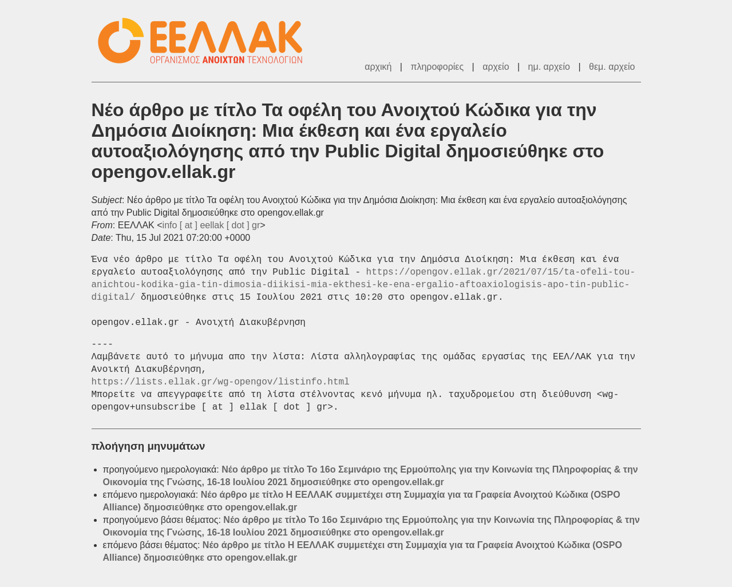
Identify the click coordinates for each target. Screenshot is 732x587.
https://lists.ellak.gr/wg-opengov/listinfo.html (221, 382)
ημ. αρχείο (549, 67)
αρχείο (495, 67)
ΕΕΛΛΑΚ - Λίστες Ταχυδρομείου (206, 40)
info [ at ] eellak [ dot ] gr (211, 225)
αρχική (378, 67)
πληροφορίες (437, 67)
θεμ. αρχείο (612, 67)
